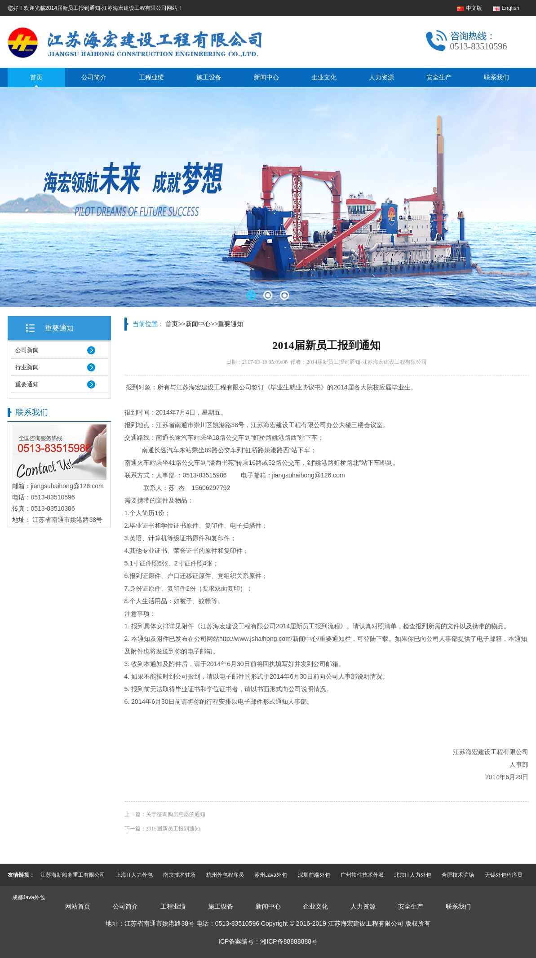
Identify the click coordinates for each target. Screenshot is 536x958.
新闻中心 (266, 77)
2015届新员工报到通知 (173, 829)
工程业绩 (151, 77)
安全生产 (439, 77)
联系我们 (496, 77)
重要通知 (59, 328)
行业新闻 (27, 367)
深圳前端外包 (314, 875)
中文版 (474, 8)
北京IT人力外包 (412, 875)
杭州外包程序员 (225, 875)
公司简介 (93, 77)
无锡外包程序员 (504, 875)
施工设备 (208, 77)
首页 (36, 77)
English (510, 8)
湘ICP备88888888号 (289, 941)
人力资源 (381, 77)
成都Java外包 (28, 897)
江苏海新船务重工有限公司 (72, 875)
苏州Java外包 (270, 875)
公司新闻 (27, 350)
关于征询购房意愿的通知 (175, 814)
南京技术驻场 (179, 875)
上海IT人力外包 (134, 875)
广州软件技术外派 (362, 875)
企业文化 (324, 77)
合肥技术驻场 (458, 875)
